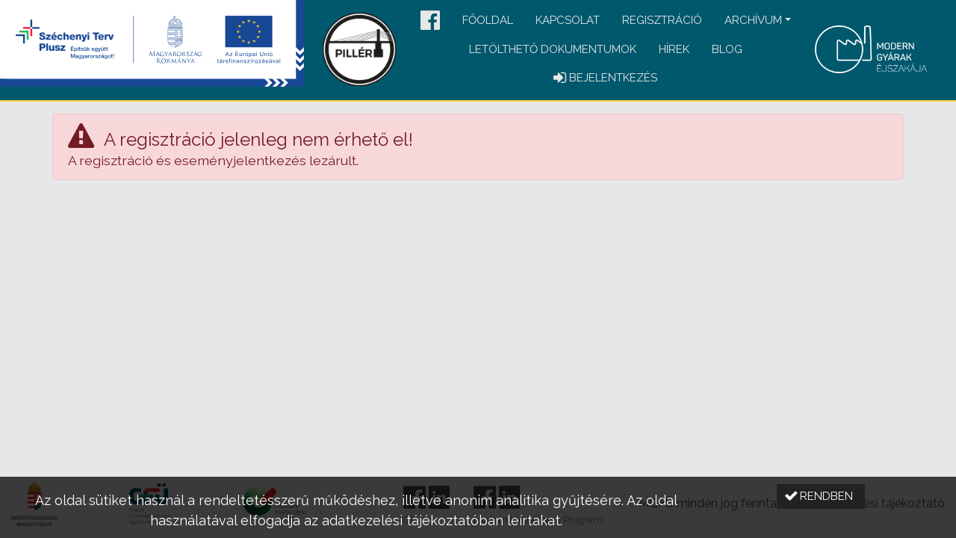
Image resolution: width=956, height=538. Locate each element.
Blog (727, 49)
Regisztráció (662, 20)
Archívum (753, 20)
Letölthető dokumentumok (552, 49)
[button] (430, 21)
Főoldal (487, 20)
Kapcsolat (568, 20)
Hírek (674, 49)
